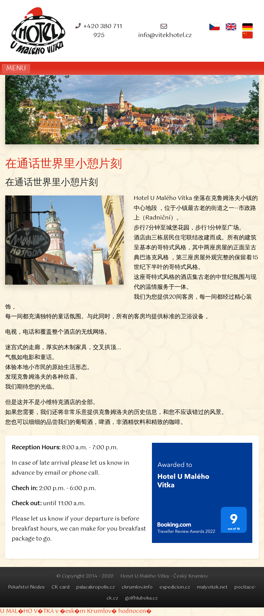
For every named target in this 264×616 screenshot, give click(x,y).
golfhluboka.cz (141, 598)
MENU (16, 68)
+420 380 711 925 (102, 30)
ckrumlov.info (137, 587)
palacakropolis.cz (95, 587)
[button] (20, 110)
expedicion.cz (175, 587)
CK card (60, 587)
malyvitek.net (212, 587)
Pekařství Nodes (26, 587)
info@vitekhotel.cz (165, 35)
